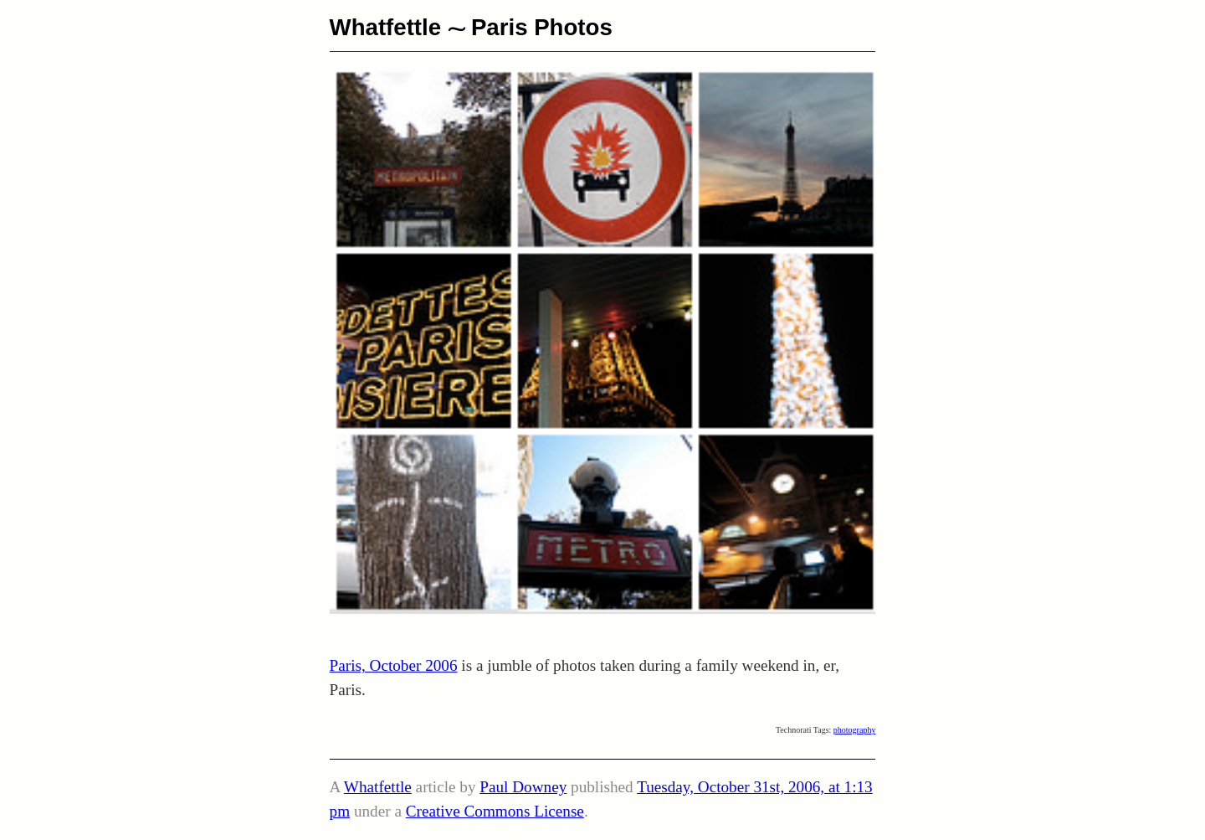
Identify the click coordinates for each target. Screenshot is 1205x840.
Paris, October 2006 (394, 665)
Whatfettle (386, 27)
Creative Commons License (495, 811)
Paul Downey (523, 787)
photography (854, 729)
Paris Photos (542, 27)
